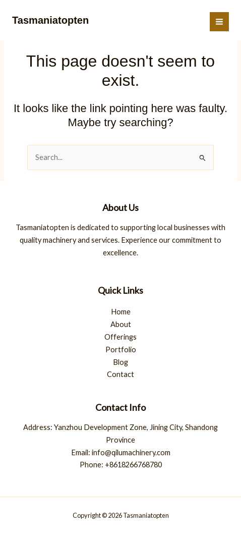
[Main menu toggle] (219, 21)
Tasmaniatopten (50, 20)
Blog (120, 362)
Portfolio (120, 349)
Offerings (120, 337)
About (120, 324)
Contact (120, 374)
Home (121, 311)
